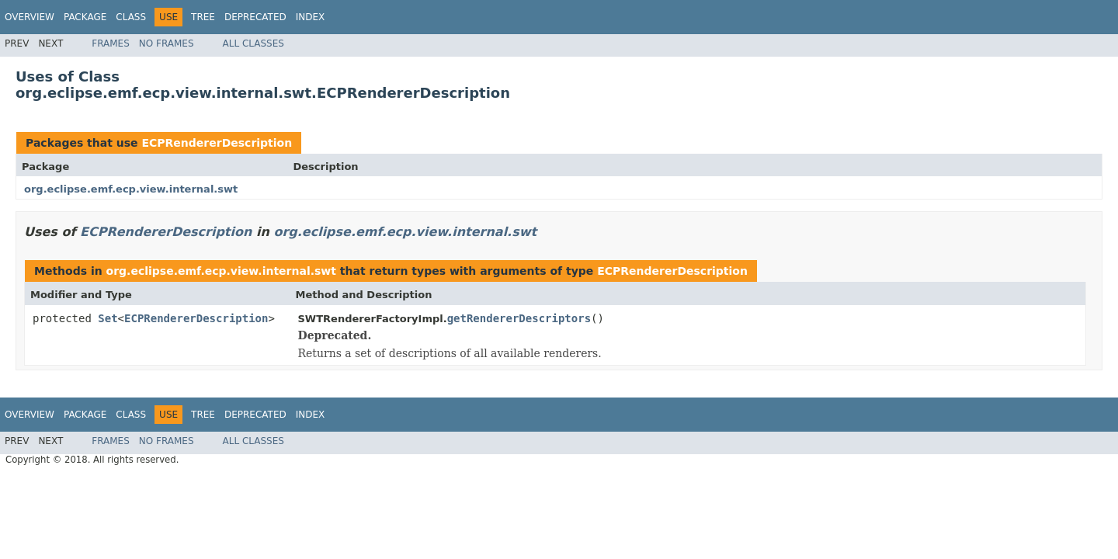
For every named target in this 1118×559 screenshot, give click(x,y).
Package (85, 17)
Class (131, 17)
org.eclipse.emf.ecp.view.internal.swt (131, 189)
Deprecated (255, 17)
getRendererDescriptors (519, 318)
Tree (203, 17)
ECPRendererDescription (216, 143)
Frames (111, 43)
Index (310, 17)
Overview (29, 17)
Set (107, 318)
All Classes (253, 43)
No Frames (166, 43)
